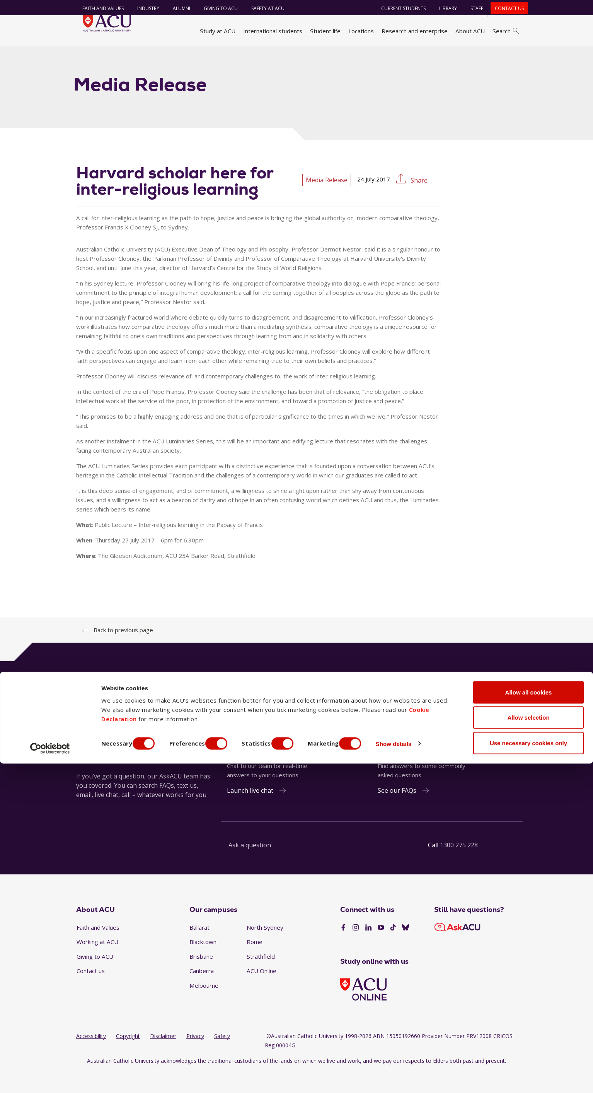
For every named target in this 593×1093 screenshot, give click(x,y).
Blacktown (202, 963)
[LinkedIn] (368, 949)
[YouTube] (381, 949)
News (146, 55)
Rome (254, 963)
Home (86, 55)
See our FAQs (397, 811)
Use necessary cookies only (528, 1072)
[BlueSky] (405, 949)
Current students (399, 8)
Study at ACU (217, 31)
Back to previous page (123, 651)
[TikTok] (393, 949)
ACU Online (261, 992)
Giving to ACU (216, 8)
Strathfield (261, 978)
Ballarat (199, 948)
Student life (325, 31)
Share (418, 201)
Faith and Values (98, 8)
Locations (361, 31)
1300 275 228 (459, 866)
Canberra (201, 992)
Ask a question (249, 866)
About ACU (470, 31)
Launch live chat (250, 811)
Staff (472, 8)
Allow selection (528, 1047)
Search (505, 31)
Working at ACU (97, 963)
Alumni (177, 8)
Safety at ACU (263, 8)
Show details (415, 1073)
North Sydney (265, 948)
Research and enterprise (415, 31)
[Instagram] (356, 949)
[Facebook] (343, 949)
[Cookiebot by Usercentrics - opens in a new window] (50, 1078)
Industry (144, 8)
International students (272, 31)
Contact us (504, 8)
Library (443, 8)
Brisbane (201, 978)
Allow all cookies (528, 1021)
